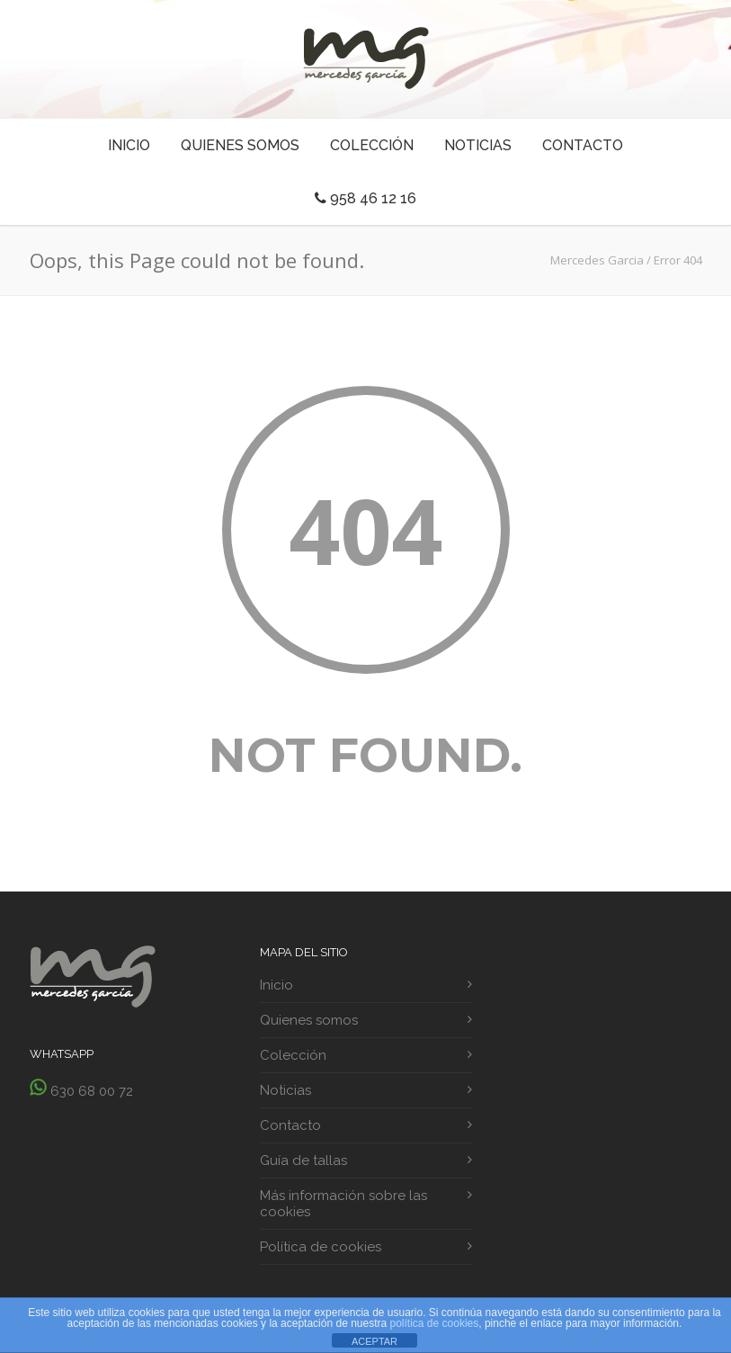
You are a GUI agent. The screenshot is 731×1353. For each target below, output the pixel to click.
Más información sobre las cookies (343, 1203)
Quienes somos (240, 145)
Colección (372, 145)
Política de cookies (320, 1247)
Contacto (582, 145)
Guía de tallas (303, 1160)
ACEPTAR (374, 1341)
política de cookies (434, 1323)
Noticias (478, 145)
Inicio (129, 145)
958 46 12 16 (365, 198)
